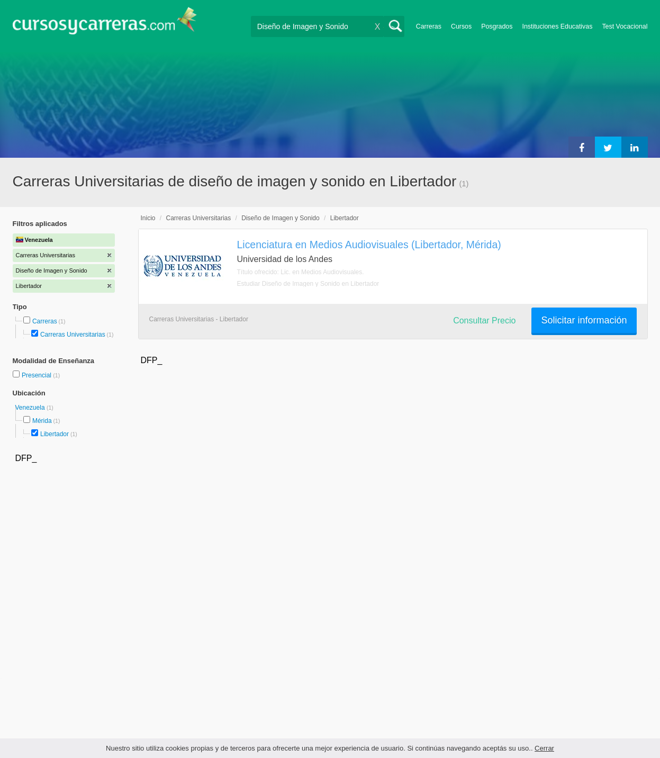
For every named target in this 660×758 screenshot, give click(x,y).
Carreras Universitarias (72, 334)
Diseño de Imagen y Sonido (280, 218)
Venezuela (31, 407)
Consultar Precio (484, 320)
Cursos (461, 26)
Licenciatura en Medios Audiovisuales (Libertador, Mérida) (369, 244)
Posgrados (496, 26)
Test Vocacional (624, 26)
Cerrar (544, 748)
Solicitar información (584, 320)
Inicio (148, 218)
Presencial (37, 375)
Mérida (42, 421)
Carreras (428, 26)
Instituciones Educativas (557, 26)
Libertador (54, 434)
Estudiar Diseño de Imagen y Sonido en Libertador (308, 283)
